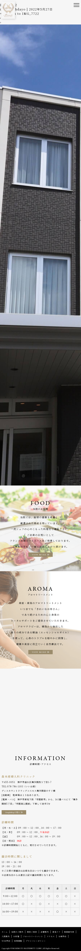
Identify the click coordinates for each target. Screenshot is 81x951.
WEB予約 (6, 940)
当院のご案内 (17, 931)
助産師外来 (69, 931)
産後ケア (56, 931)
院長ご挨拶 (32, 931)
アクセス (51, 936)
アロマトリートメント (33, 936)
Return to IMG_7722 (19, 14)
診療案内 (45, 931)
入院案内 (6, 936)
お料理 (16, 936)
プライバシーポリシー (36, 940)
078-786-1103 (15, 786)
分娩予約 (62, 936)
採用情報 (18, 940)
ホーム (5, 931)
